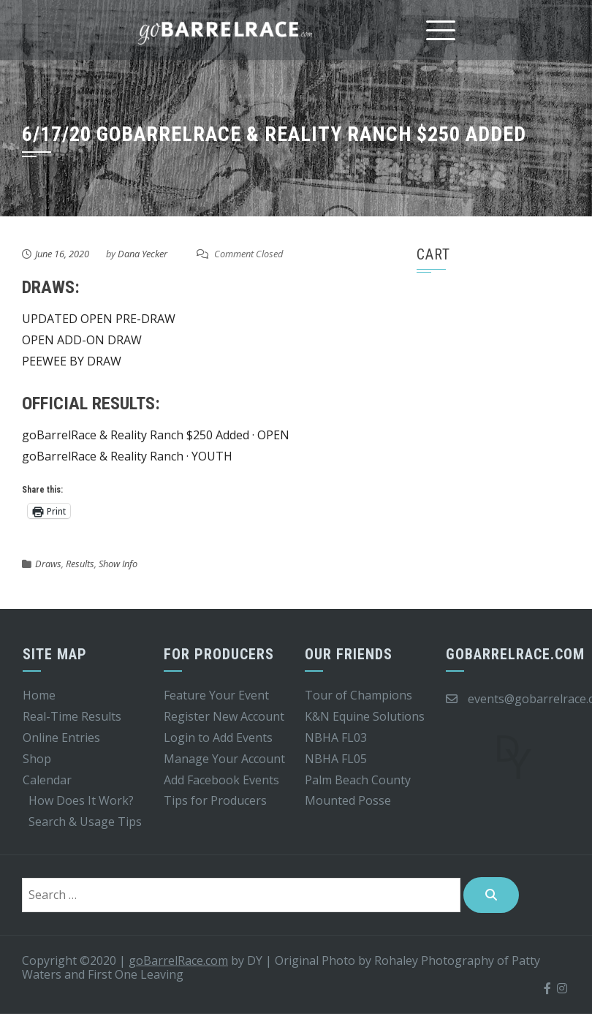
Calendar (47, 780)
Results (80, 563)
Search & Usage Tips (85, 822)
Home (39, 695)
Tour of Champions (358, 695)
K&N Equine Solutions (365, 716)
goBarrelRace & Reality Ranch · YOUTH (127, 456)
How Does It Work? (81, 800)
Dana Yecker (142, 253)
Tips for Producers (215, 800)
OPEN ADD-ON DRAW (82, 340)
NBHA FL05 (336, 759)
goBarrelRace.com (178, 960)
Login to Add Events (218, 737)
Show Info (118, 563)
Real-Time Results (72, 716)
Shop (37, 759)
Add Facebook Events (221, 780)
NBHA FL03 (336, 737)
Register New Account (224, 716)
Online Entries (61, 737)
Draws (48, 563)
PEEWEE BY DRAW (71, 361)
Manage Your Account (224, 759)
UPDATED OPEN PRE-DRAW (98, 319)
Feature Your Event (216, 695)
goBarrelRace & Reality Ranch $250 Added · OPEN (155, 435)
